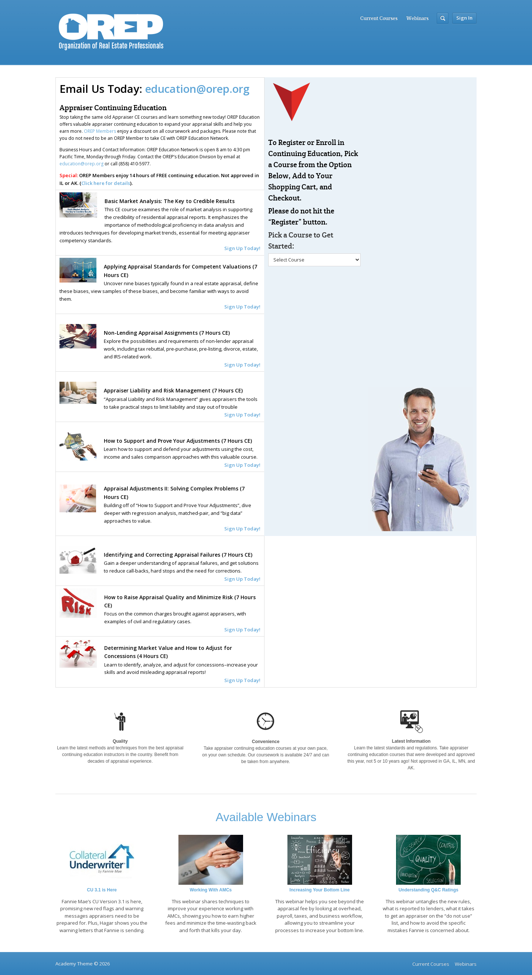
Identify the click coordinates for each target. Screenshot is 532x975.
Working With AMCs (211, 890)
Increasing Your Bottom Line (320, 890)
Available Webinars (266, 817)
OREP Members (100, 131)
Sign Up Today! (242, 680)
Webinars (417, 18)
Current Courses (379, 18)
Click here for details (105, 183)
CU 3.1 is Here (102, 890)
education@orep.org (197, 88)
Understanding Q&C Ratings (428, 890)
